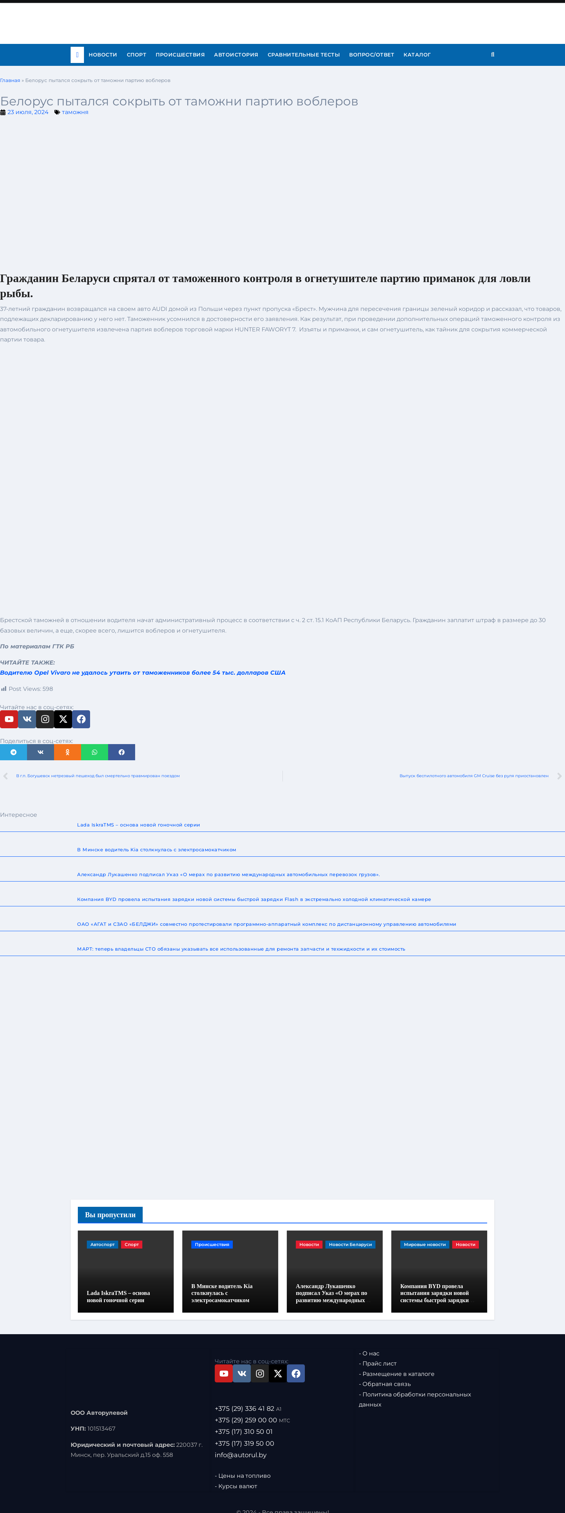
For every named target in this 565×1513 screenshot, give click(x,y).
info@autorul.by (241, 1445)
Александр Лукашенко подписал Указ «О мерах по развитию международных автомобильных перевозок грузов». (331, 1290)
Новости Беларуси (350, 1244)
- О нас (369, 1343)
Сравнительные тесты (304, 54)
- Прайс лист (378, 1353)
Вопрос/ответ (371, 54)
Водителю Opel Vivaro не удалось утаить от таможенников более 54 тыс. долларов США (143, 672)
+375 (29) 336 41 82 (248, 1399)
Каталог (417, 54)
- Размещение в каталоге (397, 1363)
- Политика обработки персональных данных (415, 1389)
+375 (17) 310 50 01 (244, 1422)
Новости (103, 54)
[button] (13, 752)
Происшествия (180, 54)
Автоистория (236, 54)
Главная (10, 80)
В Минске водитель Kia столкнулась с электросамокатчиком (222, 1283)
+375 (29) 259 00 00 (252, 1410)
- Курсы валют (236, 1476)
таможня (75, 112)
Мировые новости (425, 1244)
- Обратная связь (385, 1374)
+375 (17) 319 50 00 (244, 1433)
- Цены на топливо (243, 1465)
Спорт (137, 54)
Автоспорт (102, 1244)
